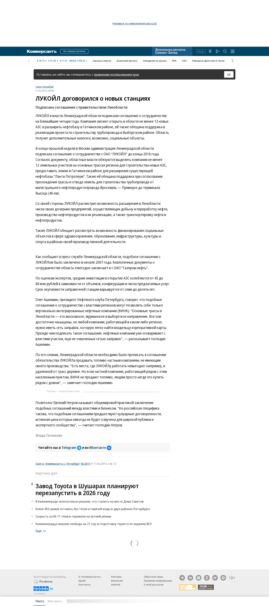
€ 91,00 (52, 60)
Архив (82, 580)
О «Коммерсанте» (89, 576)
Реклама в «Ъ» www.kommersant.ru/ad (134, 23)
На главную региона (74, 51)
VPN (174, 60)
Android (115, 584)
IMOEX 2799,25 (77, 60)
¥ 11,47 (63, 60)
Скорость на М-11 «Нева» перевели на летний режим (73, 516)
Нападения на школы (154, 60)
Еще (41, 531)
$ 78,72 (41, 60)
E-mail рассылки (153, 584)
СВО (184, 60)
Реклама (116, 576)
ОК (229, 74)
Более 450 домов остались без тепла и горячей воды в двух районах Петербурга (92, 509)
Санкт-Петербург (44, 86)
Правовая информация (158, 580)
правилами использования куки (116, 74)
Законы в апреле (102, 60)
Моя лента (54, 601)
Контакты (84, 584)
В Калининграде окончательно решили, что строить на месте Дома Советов (89, 501)
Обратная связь (153, 576)
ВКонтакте (100, 447)
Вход (200, 51)
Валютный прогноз (127, 60)
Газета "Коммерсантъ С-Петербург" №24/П (62, 463)
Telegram (71, 447)
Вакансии (117, 580)
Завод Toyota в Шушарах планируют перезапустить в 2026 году (87, 489)
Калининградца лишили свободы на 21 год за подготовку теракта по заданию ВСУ (93, 524)
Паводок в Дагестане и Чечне (208, 60)
